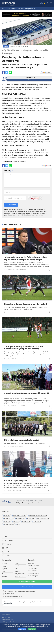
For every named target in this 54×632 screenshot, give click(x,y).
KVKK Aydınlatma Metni (9, 622)
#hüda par (6, 515)
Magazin (17, 571)
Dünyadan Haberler (21, 574)
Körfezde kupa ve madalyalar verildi (21, 440)
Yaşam (4, 576)
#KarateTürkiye (8, 518)
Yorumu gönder (11, 205)
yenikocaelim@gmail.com (13, 596)
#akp (18, 524)
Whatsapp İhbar (27, 581)
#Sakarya (15, 521)
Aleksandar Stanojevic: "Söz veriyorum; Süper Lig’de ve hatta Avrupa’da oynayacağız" (26, 258)
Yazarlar (6, 544)
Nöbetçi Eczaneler (33, 566)
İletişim (6, 555)
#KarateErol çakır (8, 524)
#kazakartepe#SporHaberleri (37, 515)
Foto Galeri (7, 540)
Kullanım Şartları (7, 619)
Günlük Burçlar (33, 576)
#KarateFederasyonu (42, 518)
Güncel (4, 563)
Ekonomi (5, 574)
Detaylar (22, 629)
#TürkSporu (30, 518)
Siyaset (4, 569)
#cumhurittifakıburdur (19, 515)
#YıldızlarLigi (36, 521)
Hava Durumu (32, 568)
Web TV (6, 536)
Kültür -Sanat (19, 576)
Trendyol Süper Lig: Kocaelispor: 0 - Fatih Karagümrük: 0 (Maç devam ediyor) (23, 347)
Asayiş (4, 566)
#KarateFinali (25, 521)
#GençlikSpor (19, 518)
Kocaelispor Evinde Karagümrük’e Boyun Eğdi (25, 304)
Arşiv (5, 548)
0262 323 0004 (27, 587)
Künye (5, 551)
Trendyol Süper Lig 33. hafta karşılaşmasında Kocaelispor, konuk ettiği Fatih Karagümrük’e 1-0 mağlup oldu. (26, 308)
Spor (6, 46)
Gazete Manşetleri (33, 573)
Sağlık (17, 563)
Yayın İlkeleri (6, 615)
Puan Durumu (32, 571)
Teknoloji (17, 566)
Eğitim (4, 571)
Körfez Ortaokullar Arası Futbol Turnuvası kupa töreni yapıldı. (24, 443)
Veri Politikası (6, 617)
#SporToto (6, 521)
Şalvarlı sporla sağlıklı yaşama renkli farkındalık (26, 394)
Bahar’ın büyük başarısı (15, 480)
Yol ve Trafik (32, 563)
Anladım (32, 629)
